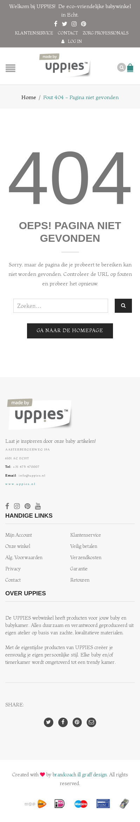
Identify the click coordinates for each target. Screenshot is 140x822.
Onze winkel (17, 546)
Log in (75, 41)
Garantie (79, 569)
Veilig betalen (83, 546)
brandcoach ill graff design (80, 774)
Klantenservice (34, 32)
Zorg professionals (105, 32)
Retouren (79, 580)
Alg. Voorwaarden (23, 558)
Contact (68, 32)
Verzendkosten (85, 558)
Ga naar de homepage (70, 331)
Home (28, 97)
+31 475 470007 (26, 466)
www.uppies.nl (20, 484)
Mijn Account (18, 535)
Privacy (13, 569)
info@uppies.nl (32, 475)
